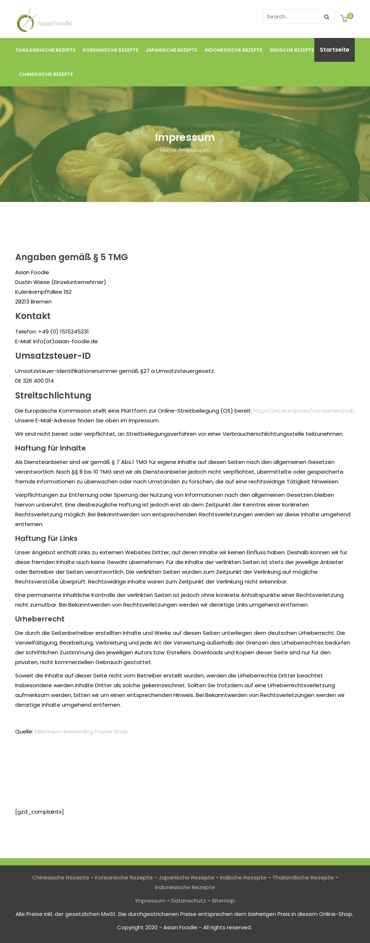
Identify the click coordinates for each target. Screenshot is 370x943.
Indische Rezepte (292, 50)
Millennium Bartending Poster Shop (81, 731)
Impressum (150, 900)
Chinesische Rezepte (46, 74)
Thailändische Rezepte (45, 50)
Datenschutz (188, 900)
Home (168, 150)
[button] (344, 19)
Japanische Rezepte (171, 50)
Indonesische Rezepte (233, 50)
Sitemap (223, 900)
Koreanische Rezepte (110, 50)
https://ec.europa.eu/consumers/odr (303, 410)
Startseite (334, 50)
